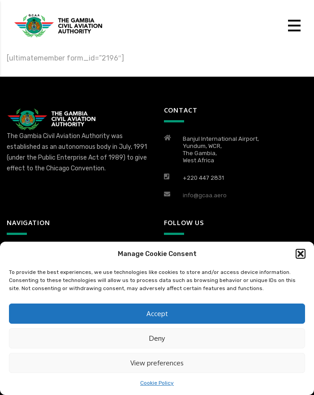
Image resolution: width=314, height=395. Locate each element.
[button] (300, 253)
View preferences (157, 363)
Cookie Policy (157, 383)
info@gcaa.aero (205, 195)
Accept (157, 313)
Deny (157, 338)
